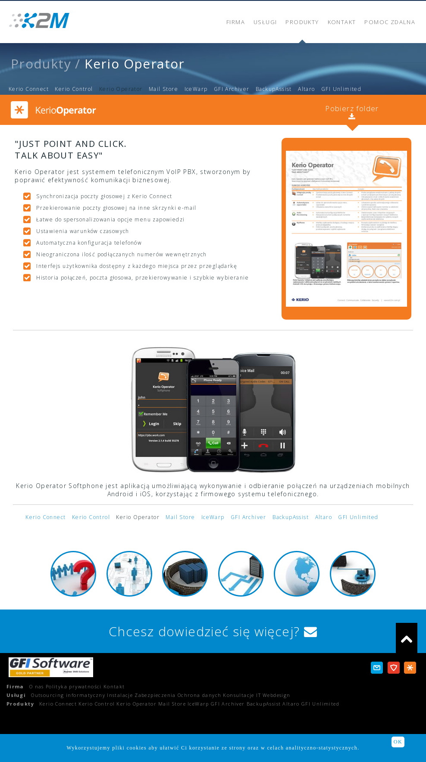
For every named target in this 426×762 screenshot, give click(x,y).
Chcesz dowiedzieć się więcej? (213, 631)
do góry (406, 638)
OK (398, 742)
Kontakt (114, 686)
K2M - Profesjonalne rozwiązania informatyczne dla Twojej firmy (40, 20)
